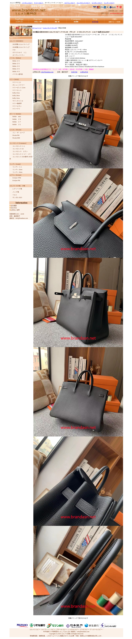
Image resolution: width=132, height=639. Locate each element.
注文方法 (74, 72)
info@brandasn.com (47, 72)
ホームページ (36, 28)
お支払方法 (84, 72)
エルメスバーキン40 (50, 28)
